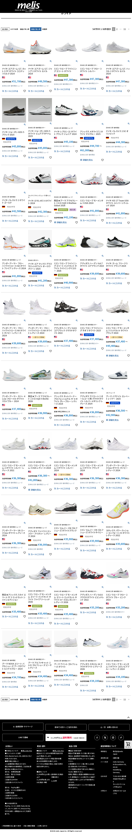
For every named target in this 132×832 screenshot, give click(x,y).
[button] (129, 29)
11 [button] (124, 29)
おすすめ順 (14, 29)
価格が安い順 (24, 29)
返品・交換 (73, 746)
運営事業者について (108, 746)
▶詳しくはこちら (26, 751)
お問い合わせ (42, 826)
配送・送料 (41, 746)
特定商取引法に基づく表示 (12, 826)
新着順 (44, 29)
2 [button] (116, 29)
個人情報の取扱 (29, 826)
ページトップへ (128, 718)
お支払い (9, 746)
